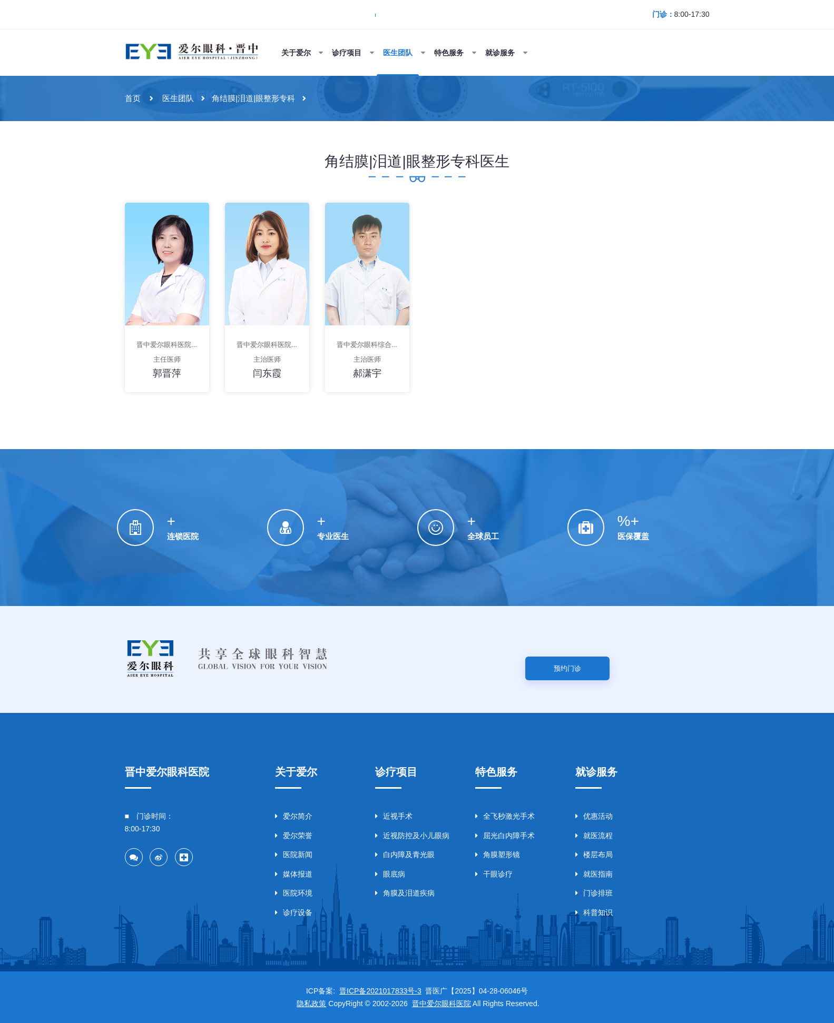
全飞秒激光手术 (505, 816)
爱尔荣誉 (293, 835)
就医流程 (594, 835)
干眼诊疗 (494, 874)
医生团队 (178, 98)
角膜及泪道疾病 (405, 893)
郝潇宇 (367, 373)
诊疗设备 (293, 912)
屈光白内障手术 (505, 835)
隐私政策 (311, 1003)
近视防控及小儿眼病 (412, 835)
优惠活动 (594, 816)
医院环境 (293, 893)
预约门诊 (567, 668)
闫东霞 (267, 373)
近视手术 (394, 816)
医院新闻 (293, 854)
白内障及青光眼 (405, 854)
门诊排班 (594, 893)
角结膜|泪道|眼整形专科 (253, 98)
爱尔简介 (293, 816)
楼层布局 (594, 854)
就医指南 (594, 874)
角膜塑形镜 (497, 854)
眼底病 (390, 874)
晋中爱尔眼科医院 (441, 1003)
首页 (133, 98)
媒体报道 (293, 874)
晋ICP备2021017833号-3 (380, 991)
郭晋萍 (167, 373)
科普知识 (594, 912)
